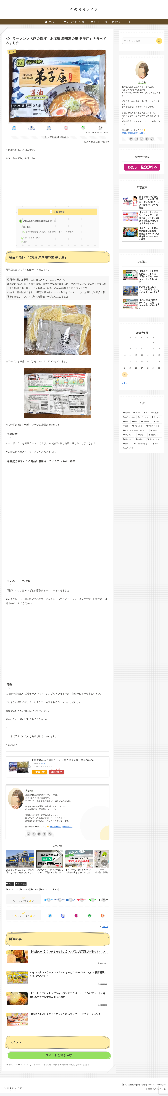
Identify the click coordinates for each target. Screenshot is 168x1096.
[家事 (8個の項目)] (142, 435)
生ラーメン (45, 892)
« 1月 (124, 383)
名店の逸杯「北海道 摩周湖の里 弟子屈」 (42, 221)
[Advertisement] (57, 183)
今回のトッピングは (33, 239)
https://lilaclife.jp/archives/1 (61, 829)
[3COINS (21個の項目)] (146, 422)
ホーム (116, 1088)
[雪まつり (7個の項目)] (128, 439)
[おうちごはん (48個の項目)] (129, 417)
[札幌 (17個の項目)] (157, 422)
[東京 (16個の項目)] (126, 426)
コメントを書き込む (58, 1058)
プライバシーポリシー (155, 1088)
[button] (104, 865)
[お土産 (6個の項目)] (140, 439)
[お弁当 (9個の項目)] (155, 431)
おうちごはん (12, 892)
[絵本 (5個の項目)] (157, 444)
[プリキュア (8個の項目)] (129, 435)
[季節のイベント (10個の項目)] (153, 426)
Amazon (40, 774)
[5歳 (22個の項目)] (135, 422)
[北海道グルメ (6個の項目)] (154, 439)
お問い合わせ (137, 1088)
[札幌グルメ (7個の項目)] (154, 435)
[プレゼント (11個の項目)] (138, 426)
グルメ (9, 886)
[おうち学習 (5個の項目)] (142, 448)
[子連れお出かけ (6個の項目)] (142, 444)
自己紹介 (126, 1088)
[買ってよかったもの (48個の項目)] (152, 413)
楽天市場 (56, 774)
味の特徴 (28, 228)
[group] (20, 865)
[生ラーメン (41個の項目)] (143, 417)
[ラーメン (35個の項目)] (156, 417)
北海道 (34, 892)
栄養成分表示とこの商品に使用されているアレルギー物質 (51, 233)
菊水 (55, 892)
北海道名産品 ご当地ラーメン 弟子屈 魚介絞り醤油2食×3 (63, 762)
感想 (26, 244)
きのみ (29, 793)
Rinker (43, 766)
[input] (140, 41)
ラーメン (24, 892)
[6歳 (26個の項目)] (126, 422)
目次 (55, 211)
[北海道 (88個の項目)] (127, 413)
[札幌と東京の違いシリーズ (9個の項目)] (135, 431)
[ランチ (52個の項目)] (137, 413)
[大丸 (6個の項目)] (127, 444)
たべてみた (21, 886)
